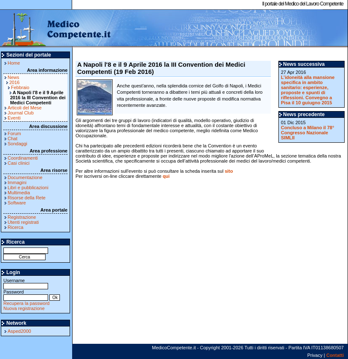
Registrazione (22, 217)
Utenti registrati (23, 222)
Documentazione (25, 177)
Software (17, 202)
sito (229, 171)
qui (166, 176)
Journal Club (21, 112)
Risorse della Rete (27, 197)
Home (14, 62)
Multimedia (19, 192)
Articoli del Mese (25, 107)
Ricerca (15, 227)
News (13, 77)
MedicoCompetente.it (56, 28)
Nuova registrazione (24, 308)
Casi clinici (19, 163)
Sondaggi (17, 143)
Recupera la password (26, 303)
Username (25, 283)
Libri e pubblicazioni (28, 187)
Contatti (335, 355)
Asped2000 (19, 331)
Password (25, 294)
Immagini (17, 182)
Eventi (14, 117)
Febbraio (20, 87)
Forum (14, 133)
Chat (12, 138)
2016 (14, 82)
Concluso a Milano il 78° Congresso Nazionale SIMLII (307, 132)
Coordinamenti (23, 157)
